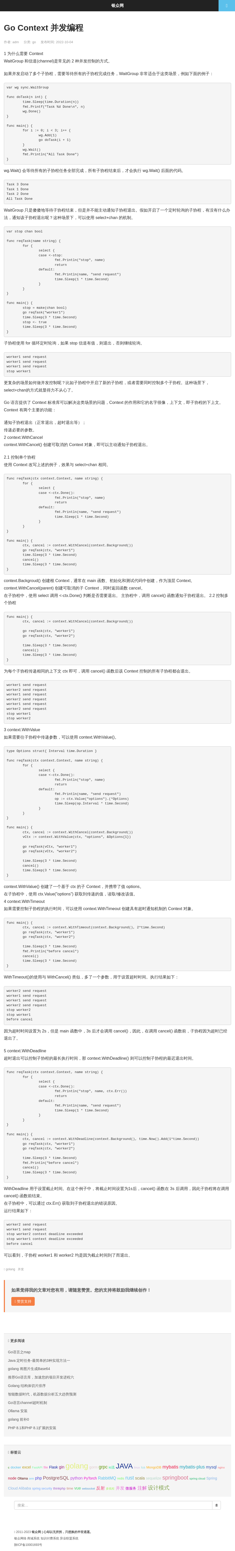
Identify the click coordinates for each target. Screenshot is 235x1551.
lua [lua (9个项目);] (143, 1467)
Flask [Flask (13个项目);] (53, 1467)
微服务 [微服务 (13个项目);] (130, 1488)
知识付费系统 (50, 1538)
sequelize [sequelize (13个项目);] (153, 1478)
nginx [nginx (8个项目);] (221, 1467)
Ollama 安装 (18, 1411)
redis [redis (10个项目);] (120, 1478)
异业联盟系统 (69, 1538)
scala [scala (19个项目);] (140, 1478)
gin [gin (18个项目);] (61, 1467)
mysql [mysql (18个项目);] (211, 1467)
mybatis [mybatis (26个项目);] (170, 1467)
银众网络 (20, 1538)
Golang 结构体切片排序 (27, 1386)
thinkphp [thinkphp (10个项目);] (59, 1488)
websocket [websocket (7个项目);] (88, 1488)
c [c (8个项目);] (9, 1467)
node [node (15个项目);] (12, 1478)
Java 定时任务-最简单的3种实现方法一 (39, 1360)
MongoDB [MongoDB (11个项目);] (153, 1467)
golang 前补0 (18, 1419)
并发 (21, 1269)
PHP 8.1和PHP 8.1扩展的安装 (32, 1428)
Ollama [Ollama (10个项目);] (22, 1478)
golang (10, 1269)
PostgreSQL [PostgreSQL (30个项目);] (56, 1478)
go (34, 42)
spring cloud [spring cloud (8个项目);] (197, 1478)
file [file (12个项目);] (45, 1467)
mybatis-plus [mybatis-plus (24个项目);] (192, 1467)
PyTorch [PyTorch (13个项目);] (90, 1478)
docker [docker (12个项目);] (16, 1467)
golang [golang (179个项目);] (77, 1466)
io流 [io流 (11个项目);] (112, 1467)
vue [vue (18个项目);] (77, 1488)
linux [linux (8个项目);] (137, 1467)
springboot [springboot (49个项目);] (175, 1477)
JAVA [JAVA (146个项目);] (124, 1466)
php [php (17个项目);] (38, 1478)
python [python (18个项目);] (76, 1478)
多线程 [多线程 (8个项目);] (110, 1488)
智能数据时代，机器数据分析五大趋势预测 (42, 1394)
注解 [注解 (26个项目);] (142, 1488)
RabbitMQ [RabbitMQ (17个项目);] (107, 1478)
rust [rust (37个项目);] (129, 1478)
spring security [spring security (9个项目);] (42, 1488)
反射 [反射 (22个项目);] (100, 1488)
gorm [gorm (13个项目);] (93, 1467)
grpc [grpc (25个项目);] (103, 1467)
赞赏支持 (23, 1301)
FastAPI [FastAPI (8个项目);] (37, 1467)
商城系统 (33, 1538)
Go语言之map (19, 1352)
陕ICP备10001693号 (28, 1545)
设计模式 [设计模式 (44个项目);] (158, 1488)
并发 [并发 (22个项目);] (120, 1488)
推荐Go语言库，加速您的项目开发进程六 (41, 1377)
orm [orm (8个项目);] (31, 1478)
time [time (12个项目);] (70, 1488)
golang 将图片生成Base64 (29, 1369)
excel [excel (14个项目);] (26, 1467)
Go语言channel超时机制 (27, 1403)
